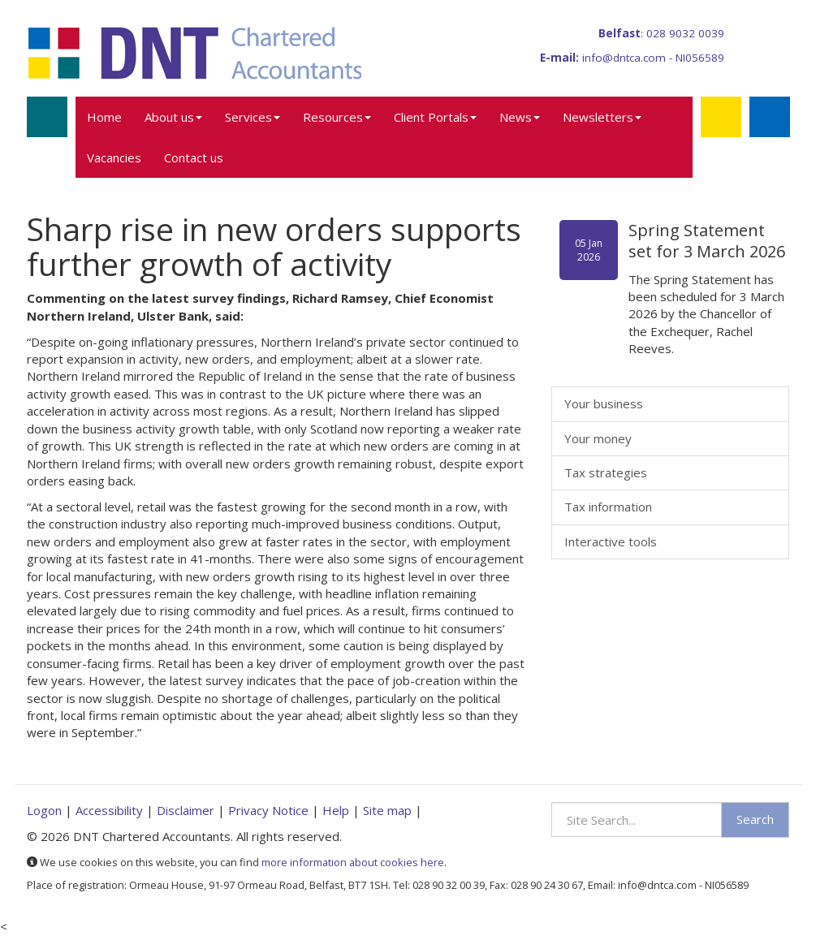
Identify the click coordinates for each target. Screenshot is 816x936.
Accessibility (109, 810)
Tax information (608, 506)
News (519, 117)
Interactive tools (610, 541)
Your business (603, 403)
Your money (598, 438)
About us (173, 117)
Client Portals (435, 117)
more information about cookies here (352, 862)
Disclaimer (185, 810)
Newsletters (602, 117)
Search (755, 819)
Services (252, 117)
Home (104, 117)
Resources (337, 117)
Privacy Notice (268, 810)
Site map (387, 810)
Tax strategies (605, 472)
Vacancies (114, 157)
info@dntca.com (624, 57)
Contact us (193, 157)
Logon (44, 810)
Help (335, 810)
